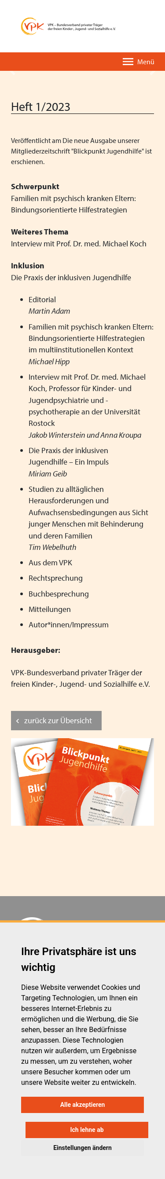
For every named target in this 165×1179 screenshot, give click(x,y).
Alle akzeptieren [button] (82, 1104)
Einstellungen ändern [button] (82, 1147)
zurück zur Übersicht (58, 720)
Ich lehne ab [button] (86, 1129)
